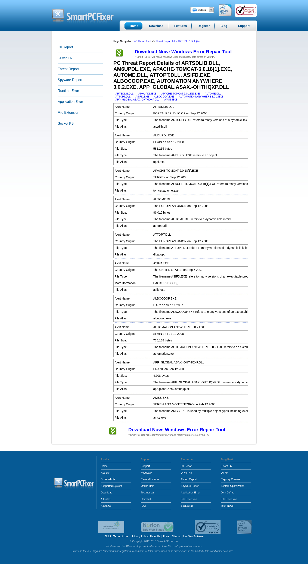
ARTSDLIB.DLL (124, 93)
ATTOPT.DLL (123, 96)
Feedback (146, 472)
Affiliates (105, 499)
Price (166, 536)
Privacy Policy (140, 536)
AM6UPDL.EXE (147, 93)
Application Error (70, 101)
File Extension (68, 112)
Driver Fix (65, 58)
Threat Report (68, 69)
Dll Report (65, 47)
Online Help (147, 485)
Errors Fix (226, 466)
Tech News (227, 505)
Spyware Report (70, 80)
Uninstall (146, 499)
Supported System (111, 485)
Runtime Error (68, 91)
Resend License (150, 479)
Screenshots (108, 479)
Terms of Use (121, 536)
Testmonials (147, 492)
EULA (108, 536)
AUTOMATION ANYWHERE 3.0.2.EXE (201, 96)
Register (105, 472)
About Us (106, 505)
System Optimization (232, 485)
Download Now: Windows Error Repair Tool (183, 51)
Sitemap (176, 536)
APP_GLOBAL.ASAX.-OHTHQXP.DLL (137, 99)
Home (104, 466)
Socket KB (66, 123)
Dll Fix (224, 472)
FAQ (143, 505)
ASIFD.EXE (142, 96)
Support (145, 466)
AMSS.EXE (170, 99)
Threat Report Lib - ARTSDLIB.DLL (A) (177, 41)
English (202, 9)
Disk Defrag (227, 492)
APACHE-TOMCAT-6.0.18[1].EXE (180, 93)
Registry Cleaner (230, 479)
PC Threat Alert (142, 41)
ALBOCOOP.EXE (164, 96)
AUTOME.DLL (213, 93)
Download (106, 492)
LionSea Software (193, 536)
